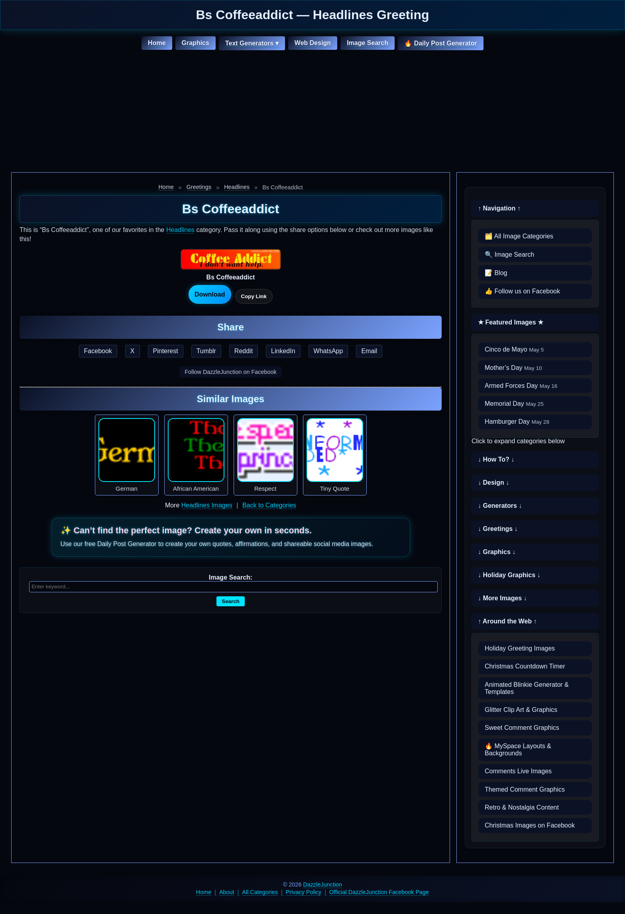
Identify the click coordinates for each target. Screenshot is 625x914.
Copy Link (254, 296)
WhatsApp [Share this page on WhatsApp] (328, 351)
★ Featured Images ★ (510, 322)
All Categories (260, 892)
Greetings (199, 187)
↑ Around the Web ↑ (507, 621)
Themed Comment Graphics (525, 789)
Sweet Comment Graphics (522, 727)
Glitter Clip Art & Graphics (521, 709)
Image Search (367, 42)
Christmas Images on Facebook (530, 825)
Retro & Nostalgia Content (522, 807)
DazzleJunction (322, 884)
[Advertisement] (312, 112)
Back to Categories (269, 505)
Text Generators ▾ (252, 43)
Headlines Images (206, 505)
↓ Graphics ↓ (496, 551)
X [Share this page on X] (132, 351)
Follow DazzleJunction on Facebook (230, 372)
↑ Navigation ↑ (499, 208)
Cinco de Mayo (514, 349)
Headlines (237, 187)
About (226, 892)
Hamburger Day (517, 421)
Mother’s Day (513, 367)
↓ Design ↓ (493, 482)
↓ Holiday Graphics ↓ (509, 575)
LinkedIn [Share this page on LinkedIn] (283, 351)
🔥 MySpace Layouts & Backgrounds (518, 750)
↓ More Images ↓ (502, 598)
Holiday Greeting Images (520, 648)
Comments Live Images (518, 771)
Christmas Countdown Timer (525, 666)
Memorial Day (514, 403)
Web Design (313, 42)
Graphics (195, 42)
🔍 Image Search (509, 254)
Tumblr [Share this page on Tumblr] (206, 351)
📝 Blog (496, 272)
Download (210, 294)
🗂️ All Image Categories (519, 236)
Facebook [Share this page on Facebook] (98, 351)
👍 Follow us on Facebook (522, 291)
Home (156, 42)
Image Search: (230, 577)
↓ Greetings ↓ (498, 528)
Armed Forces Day (521, 385)
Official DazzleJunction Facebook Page (379, 892)
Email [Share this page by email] (369, 351)
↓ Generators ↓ (500, 505)
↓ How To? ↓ (496, 459)
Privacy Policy (304, 892)
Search (230, 601)
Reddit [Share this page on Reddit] (243, 351)
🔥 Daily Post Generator (440, 43)
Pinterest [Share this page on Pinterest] (165, 351)
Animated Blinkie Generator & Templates (527, 688)
